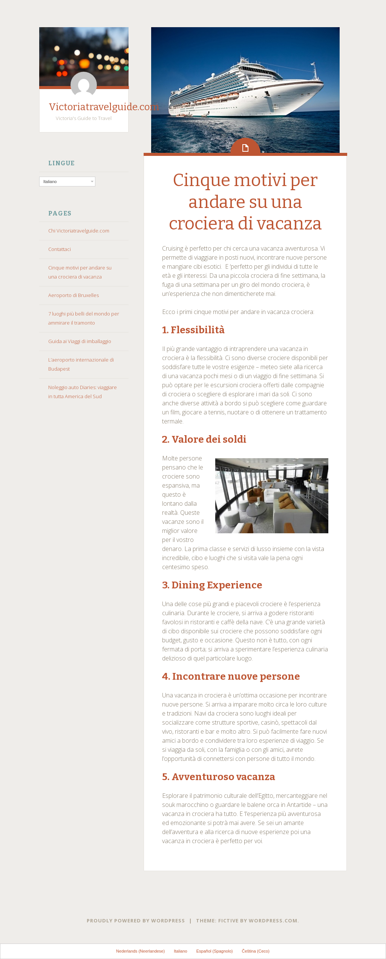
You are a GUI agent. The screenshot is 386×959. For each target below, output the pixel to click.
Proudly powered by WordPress (136, 920)
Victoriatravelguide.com (104, 107)
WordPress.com (273, 920)
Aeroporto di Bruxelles (73, 295)
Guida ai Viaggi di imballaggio (79, 341)
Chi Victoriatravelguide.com (78, 230)
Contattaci (59, 249)
